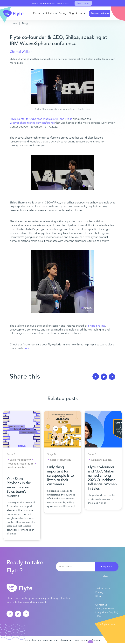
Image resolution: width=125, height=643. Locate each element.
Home (13, 23)
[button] (38, 13)
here (26, 348)
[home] (13, 13)
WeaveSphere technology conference (32, 123)
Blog (25, 23)
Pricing (99, 592)
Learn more (83, 3)
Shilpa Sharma (96, 326)
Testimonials (102, 588)
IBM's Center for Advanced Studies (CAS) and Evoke (41, 119)
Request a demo (106, 568)
